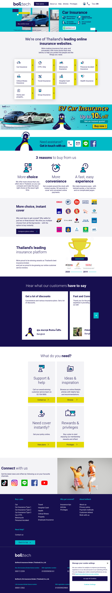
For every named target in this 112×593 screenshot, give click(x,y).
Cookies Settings (90, 584)
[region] (90, 575)
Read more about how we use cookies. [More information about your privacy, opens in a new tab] (87, 574)
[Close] (107, 563)
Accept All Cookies (89, 578)
